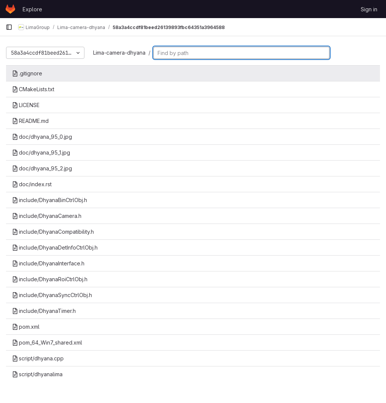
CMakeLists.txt (33, 89)
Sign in (369, 9)
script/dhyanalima (37, 374)
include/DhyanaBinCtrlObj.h (49, 200)
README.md (30, 121)
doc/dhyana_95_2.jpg (42, 168)
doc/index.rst (32, 184)
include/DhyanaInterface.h (48, 263)
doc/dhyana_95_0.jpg (42, 136)
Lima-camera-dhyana (119, 52)
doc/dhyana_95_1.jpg (41, 152)
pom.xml (26, 326)
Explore (32, 9)
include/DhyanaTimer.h (44, 311)
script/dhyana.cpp (38, 358)
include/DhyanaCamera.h (46, 216)
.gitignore (27, 73)
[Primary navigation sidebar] (9, 27)
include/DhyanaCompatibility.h (53, 231)
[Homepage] (10, 9)
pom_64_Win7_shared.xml (47, 342)
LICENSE (26, 105)
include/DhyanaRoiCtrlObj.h (49, 279)
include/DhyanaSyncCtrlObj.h (52, 295)
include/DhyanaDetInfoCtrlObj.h (55, 247)
